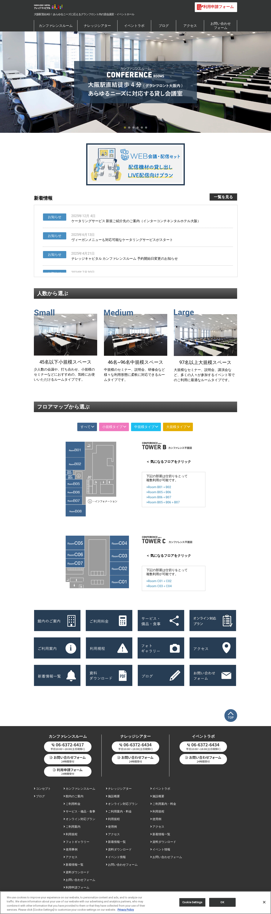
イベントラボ (134, 26)
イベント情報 (116, 857)
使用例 (111, 826)
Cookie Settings (192, 903)
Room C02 (119, 568)
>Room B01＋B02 (158, 487)
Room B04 (70, 477)
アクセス (190, 26)
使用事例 (70, 849)
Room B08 (76, 510)
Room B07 (74, 500)
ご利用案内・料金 (119, 811)
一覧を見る (223, 197)
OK (222, 903)
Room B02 (75, 463)
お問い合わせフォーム (220, 26)
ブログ (164, 26)
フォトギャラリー (76, 841)
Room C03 (119, 556)
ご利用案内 (72, 826)
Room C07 (75, 562)
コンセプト (42, 788)
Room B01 (75, 449)
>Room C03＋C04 (158, 586)
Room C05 (75, 543)
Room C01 (119, 581)
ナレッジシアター (97, 26)
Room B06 (74, 492)
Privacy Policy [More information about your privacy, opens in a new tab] (126, 911)
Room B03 (69, 472)
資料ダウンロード (76, 872)
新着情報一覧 (73, 864)
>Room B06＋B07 (158, 497)
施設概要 (113, 796)
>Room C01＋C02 (158, 581)
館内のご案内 (73, 796)
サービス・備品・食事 (79, 811)
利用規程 (70, 834)
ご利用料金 (72, 803)
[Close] (264, 903)
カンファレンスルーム (56, 26)
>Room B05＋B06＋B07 (163, 502)
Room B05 (74, 483)
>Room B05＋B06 (158, 492)
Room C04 (119, 543)
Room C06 (75, 554)
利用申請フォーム (76, 887)
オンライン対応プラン (79, 819)
